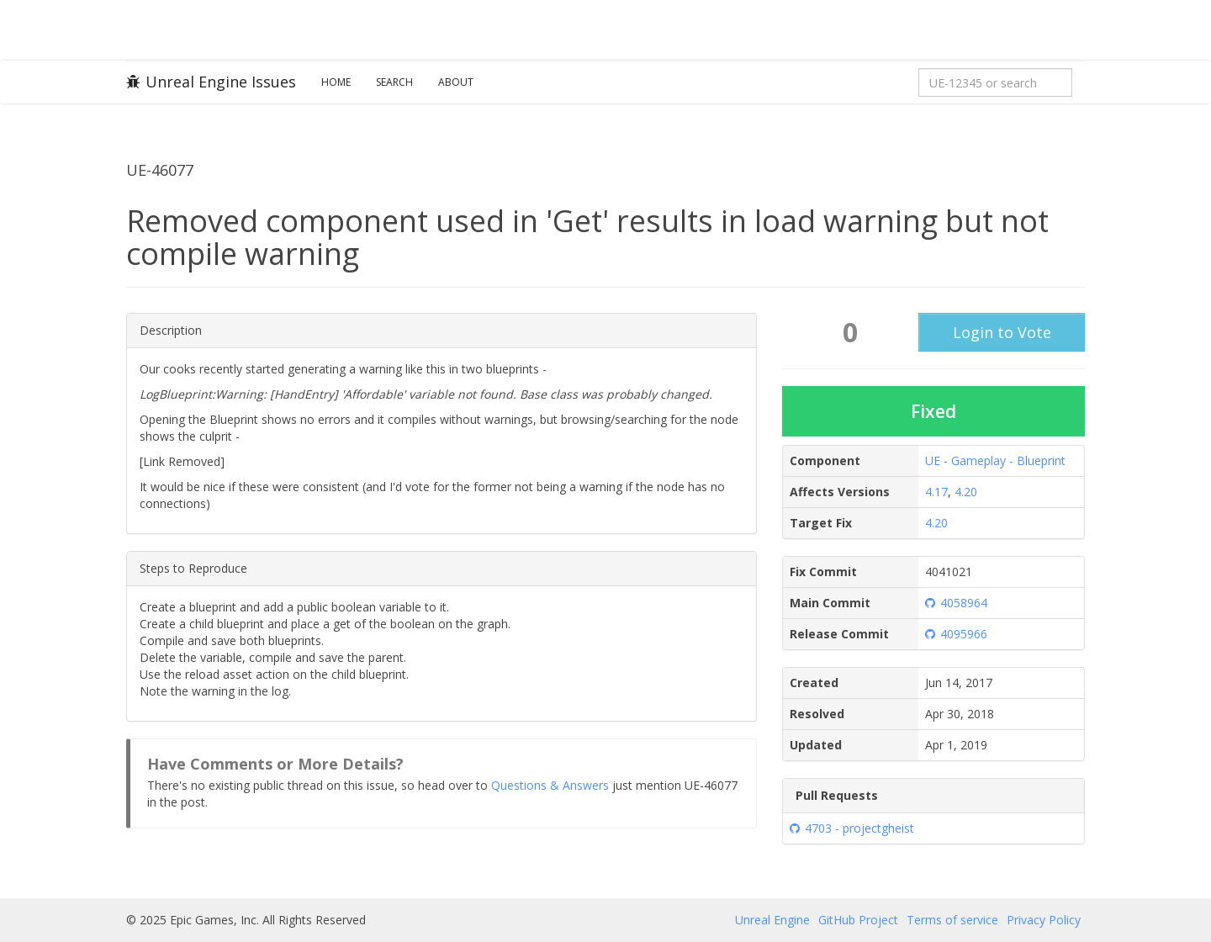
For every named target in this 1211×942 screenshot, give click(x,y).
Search (394, 82)
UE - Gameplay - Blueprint (995, 460)
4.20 (966, 492)
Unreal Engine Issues (211, 81)
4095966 (956, 634)
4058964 (956, 603)
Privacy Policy (1044, 920)
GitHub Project (858, 920)
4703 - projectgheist (852, 828)
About (455, 82)
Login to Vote (1002, 332)
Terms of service (952, 920)
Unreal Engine (772, 920)
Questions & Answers (550, 785)
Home (336, 82)
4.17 (936, 492)
